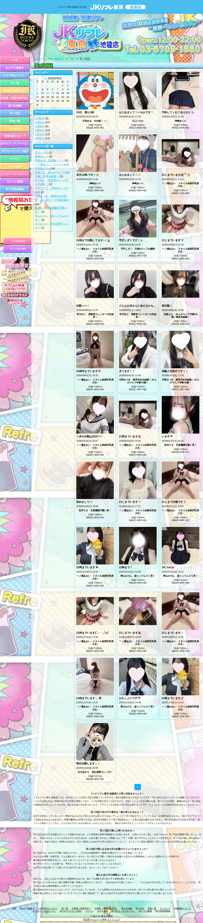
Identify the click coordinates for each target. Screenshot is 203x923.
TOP (15, 60)
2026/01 (40, 130)
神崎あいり (41, 156)
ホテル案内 (14, 166)
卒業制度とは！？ (14, 136)
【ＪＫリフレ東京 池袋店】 (48, 58)
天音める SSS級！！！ (49, 160)
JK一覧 (15, 83)
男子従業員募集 (15, 189)
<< (45, 78)
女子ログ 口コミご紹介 (14, 151)
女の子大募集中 (15, 67)
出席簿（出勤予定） (15, 90)
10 (37, 93)
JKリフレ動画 (15, 181)
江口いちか (41, 152)
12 (47, 93)
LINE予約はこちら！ (14, 75)
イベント (15, 158)
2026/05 (40, 118)
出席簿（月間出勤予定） (14, 98)
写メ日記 (15, 113)
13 (52, 93)
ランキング (14, 128)
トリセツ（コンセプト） (14, 174)
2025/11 (40, 138)
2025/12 (40, 134)
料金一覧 (15, 121)
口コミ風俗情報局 (18, 241)
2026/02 (40, 126)
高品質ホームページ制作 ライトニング (101, 919)
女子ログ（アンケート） (14, 143)
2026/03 (40, 122)
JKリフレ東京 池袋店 (18, 249)
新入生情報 (14, 105)
